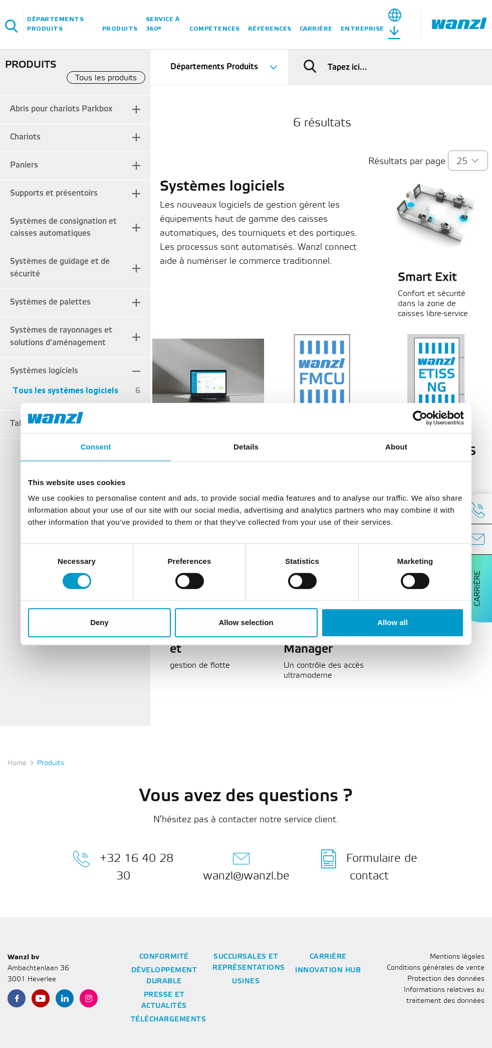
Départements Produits (55, 24)
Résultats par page (406, 162)
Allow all (392, 622)
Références (270, 29)
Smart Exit (427, 277)
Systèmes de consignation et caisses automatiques (63, 228)
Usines (246, 981)
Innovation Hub (328, 970)
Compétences (214, 29)
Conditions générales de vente (435, 968)
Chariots (25, 137)
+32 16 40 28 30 (123, 865)
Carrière (316, 29)
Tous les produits (106, 78)
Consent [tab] (96, 446)
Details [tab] (246, 446)
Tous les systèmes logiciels (65, 391)
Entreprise (362, 29)
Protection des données (445, 979)
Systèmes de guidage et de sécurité (60, 268)
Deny (99, 622)
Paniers (24, 165)
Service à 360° (163, 24)
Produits (120, 29)
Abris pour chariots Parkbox (61, 109)
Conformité (164, 957)
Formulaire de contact (369, 865)
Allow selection (245, 622)
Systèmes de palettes (50, 302)
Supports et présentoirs (54, 193)
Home (17, 763)
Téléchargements (168, 1019)
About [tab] (396, 446)
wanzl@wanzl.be (246, 865)
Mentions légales (457, 957)
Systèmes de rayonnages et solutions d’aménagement (61, 337)
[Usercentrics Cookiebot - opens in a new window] (420, 417)
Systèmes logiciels (44, 371)
